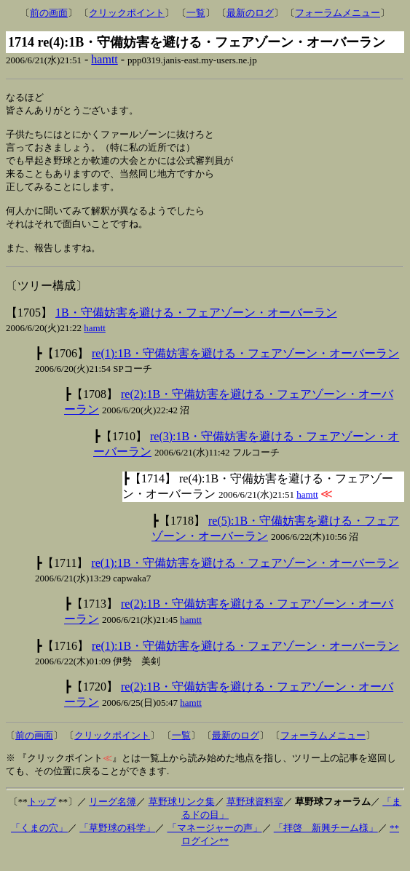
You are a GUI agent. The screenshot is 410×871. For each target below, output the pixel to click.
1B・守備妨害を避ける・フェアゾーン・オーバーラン (196, 326)
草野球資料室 (254, 815)
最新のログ (250, 12)
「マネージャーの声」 (214, 841)
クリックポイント (127, 12)
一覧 (195, 12)
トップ (42, 815)
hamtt (104, 59)
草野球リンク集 (182, 815)
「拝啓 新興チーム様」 (326, 841)
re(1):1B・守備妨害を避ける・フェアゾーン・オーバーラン (245, 367)
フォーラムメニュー (337, 12)
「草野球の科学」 (117, 841)
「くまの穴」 (39, 841)
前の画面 (49, 12)
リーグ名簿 (112, 815)
